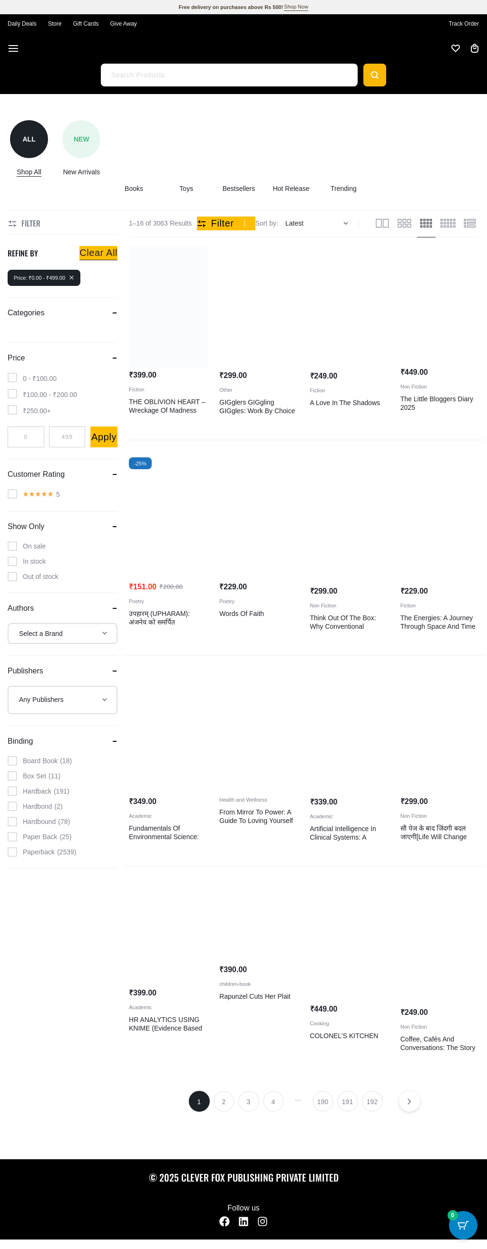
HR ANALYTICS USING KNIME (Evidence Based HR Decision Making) (165, 1028)
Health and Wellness (243, 800)
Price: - (44, 278)
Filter (215, 223)
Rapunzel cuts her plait (254, 996)
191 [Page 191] (347, 1102)
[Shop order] (318, 223)
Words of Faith (241, 613)
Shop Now (296, 6)
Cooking (319, 1023)
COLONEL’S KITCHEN (344, 1036)
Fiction (136, 389)
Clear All (98, 252)
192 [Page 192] (372, 1102)
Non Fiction (413, 386)
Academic (140, 816)
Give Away (123, 23)
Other (226, 390)
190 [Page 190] (322, 1102)
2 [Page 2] (224, 1102)
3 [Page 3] (249, 1102)
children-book (235, 984)
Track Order (463, 23)
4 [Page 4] (273, 1102)
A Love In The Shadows (345, 403)
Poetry (136, 601)
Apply (104, 437)
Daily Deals (22, 23)
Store (55, 23)
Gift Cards (85, 23)
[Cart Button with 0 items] (463, 1225)
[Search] (374, 75)
